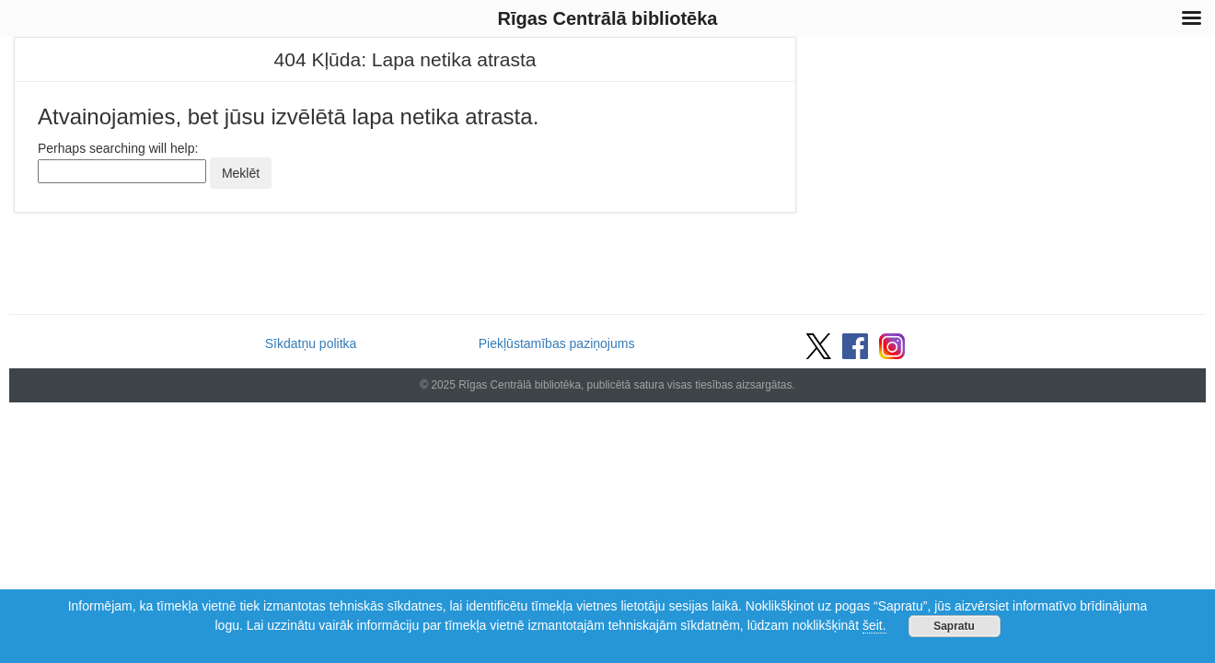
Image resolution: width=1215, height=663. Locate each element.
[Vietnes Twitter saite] (818, 344)
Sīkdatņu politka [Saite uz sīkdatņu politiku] (311, 343)
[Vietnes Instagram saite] (892, 344)
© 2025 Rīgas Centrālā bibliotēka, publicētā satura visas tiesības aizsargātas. (607, 384)
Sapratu (954, 626)
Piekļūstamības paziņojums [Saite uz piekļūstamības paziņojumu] (557, 343)
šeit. (874, 625)
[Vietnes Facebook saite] (855, 344)
